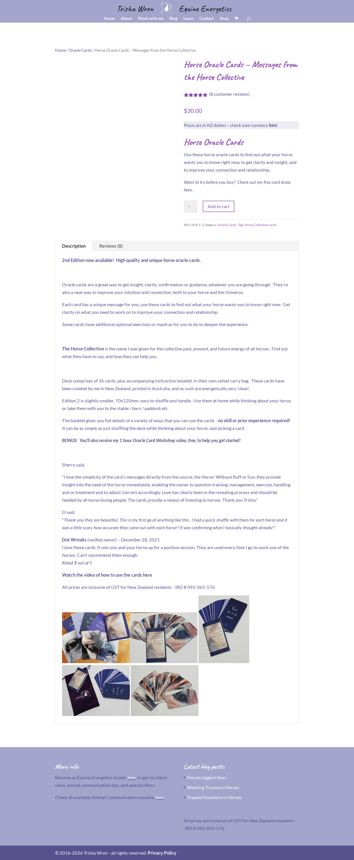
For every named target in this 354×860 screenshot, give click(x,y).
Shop (224, 19)
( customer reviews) (229, 94)
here (273, 125)
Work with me (150, 19)
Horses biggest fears (207, 777)
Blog (173, 19)
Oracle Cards (80, 50)
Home (109, 19)
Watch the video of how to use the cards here (107, 575)
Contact (206, 19)
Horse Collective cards (260, 225)
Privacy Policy (162, 852)
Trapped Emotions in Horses (214, 797)
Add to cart (218, 206)
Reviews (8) (111, 246)
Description (74, 246)
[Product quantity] (190, 206)
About (126, 19)
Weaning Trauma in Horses (213, 787)
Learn (188, 19)
